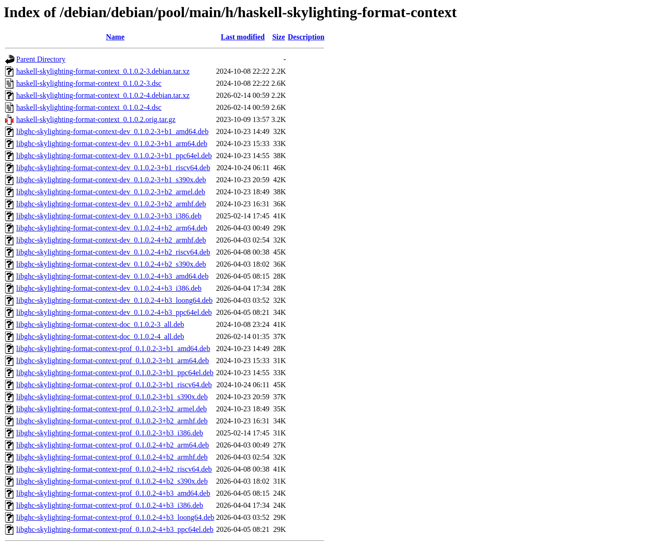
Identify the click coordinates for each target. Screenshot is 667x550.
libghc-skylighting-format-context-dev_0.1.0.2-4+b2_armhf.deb (111, 240)
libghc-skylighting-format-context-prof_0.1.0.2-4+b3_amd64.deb (113, 493)
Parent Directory (40, 59)
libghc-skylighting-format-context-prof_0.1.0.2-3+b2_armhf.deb (112, 421)
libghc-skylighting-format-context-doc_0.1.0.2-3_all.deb (100, 324)
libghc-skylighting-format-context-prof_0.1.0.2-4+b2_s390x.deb (112, 481)
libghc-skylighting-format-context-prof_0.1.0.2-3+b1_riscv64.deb (114, 385)
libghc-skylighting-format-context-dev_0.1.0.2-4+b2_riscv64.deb (113, 252)
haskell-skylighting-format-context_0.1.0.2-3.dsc (89, 83)
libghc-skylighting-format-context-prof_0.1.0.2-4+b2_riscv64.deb (114, 469)
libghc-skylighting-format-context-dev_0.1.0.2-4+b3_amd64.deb (112, 276)
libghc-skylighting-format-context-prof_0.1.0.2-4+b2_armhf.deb (112, 457)
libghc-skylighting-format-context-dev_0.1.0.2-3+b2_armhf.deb (111, 204)
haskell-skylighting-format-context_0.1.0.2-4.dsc (89, 107)
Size (278, 37)
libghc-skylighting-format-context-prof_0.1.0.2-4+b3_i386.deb (109, 505)
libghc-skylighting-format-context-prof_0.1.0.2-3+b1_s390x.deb (112, 397)
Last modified (243, 37)
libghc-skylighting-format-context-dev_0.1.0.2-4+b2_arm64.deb (111, 228)
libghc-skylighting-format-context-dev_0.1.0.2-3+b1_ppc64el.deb (114, 156)
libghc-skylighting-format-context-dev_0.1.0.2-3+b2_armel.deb (110, 192)
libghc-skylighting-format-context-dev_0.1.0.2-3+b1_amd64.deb (112, 131)
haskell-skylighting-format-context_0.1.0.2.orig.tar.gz (96, 119)
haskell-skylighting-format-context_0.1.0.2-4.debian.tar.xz (102, 95)
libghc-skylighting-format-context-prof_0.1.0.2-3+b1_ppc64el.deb (115, 373)
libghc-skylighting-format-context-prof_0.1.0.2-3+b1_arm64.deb (112, 361)
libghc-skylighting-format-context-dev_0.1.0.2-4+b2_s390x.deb (111, 264)
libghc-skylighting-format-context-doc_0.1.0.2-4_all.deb (100, 336)
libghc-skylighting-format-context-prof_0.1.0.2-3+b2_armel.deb (111, 409)
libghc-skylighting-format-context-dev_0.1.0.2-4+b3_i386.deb (108, 288)
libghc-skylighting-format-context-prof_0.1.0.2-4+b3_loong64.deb (115, 517)
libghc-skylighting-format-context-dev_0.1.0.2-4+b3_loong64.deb (114, 300)
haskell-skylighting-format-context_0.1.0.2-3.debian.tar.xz (102, 71)
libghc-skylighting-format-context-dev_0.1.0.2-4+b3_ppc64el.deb (114, 312)
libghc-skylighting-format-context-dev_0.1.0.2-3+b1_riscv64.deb (113, 168)
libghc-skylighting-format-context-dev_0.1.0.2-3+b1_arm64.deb (111, 143)
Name (115, 37)
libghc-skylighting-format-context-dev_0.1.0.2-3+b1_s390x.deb (111, 180)
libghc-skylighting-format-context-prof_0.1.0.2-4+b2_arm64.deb (112, 445)
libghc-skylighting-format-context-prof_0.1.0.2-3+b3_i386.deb (109, 433)
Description (306, 37)
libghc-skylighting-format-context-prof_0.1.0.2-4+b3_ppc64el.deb (115, 529)
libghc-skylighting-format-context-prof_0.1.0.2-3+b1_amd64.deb (113, 348)
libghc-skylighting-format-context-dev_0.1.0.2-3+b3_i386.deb (108, 216)
